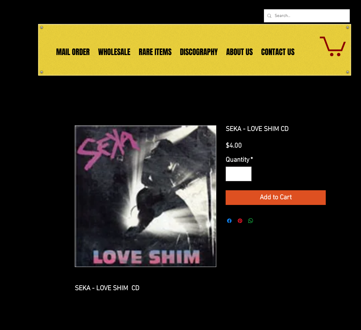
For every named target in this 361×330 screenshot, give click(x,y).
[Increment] (245, 174)
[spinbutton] (238, 174)
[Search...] (306, 15)
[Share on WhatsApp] (250, 220)
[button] (333, 45)
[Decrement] (232, 174)
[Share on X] (261, 220)
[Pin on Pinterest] (240, 220)
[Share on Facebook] (229, 220)
